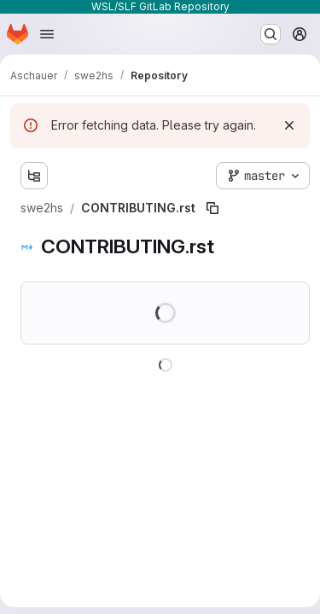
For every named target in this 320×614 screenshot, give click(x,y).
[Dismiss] (289, 125)
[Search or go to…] (270, 34)
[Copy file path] (212, 208)
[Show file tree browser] (34, 175)
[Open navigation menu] (47, 34)
